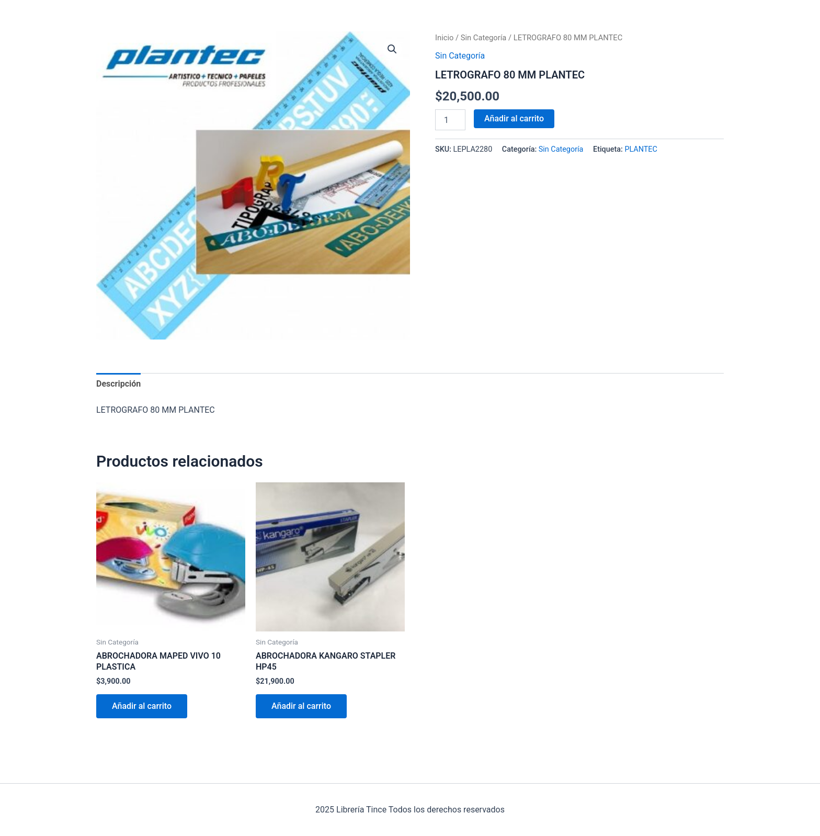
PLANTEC (640, 149)
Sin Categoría (484, 37)
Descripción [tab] (118, 384)
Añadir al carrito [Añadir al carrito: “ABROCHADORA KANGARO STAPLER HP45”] (301, 706)
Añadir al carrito (514, 118)
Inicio (444, 37)
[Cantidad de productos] (450, 119)
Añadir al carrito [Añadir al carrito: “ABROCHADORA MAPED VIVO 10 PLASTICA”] (142, 706)
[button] (392, 49)
